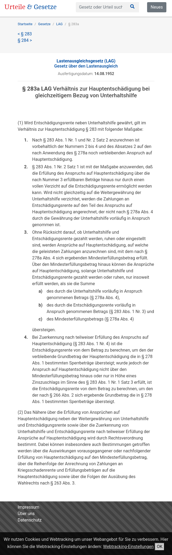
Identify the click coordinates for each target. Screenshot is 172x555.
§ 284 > (25, 40)
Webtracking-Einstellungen (128, 546)
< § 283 (25, 33)
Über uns (26, 513)
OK (159, 546)
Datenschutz (30, 520)
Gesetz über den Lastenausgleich (86, 63)
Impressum (28, 507)
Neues (157, 7)
